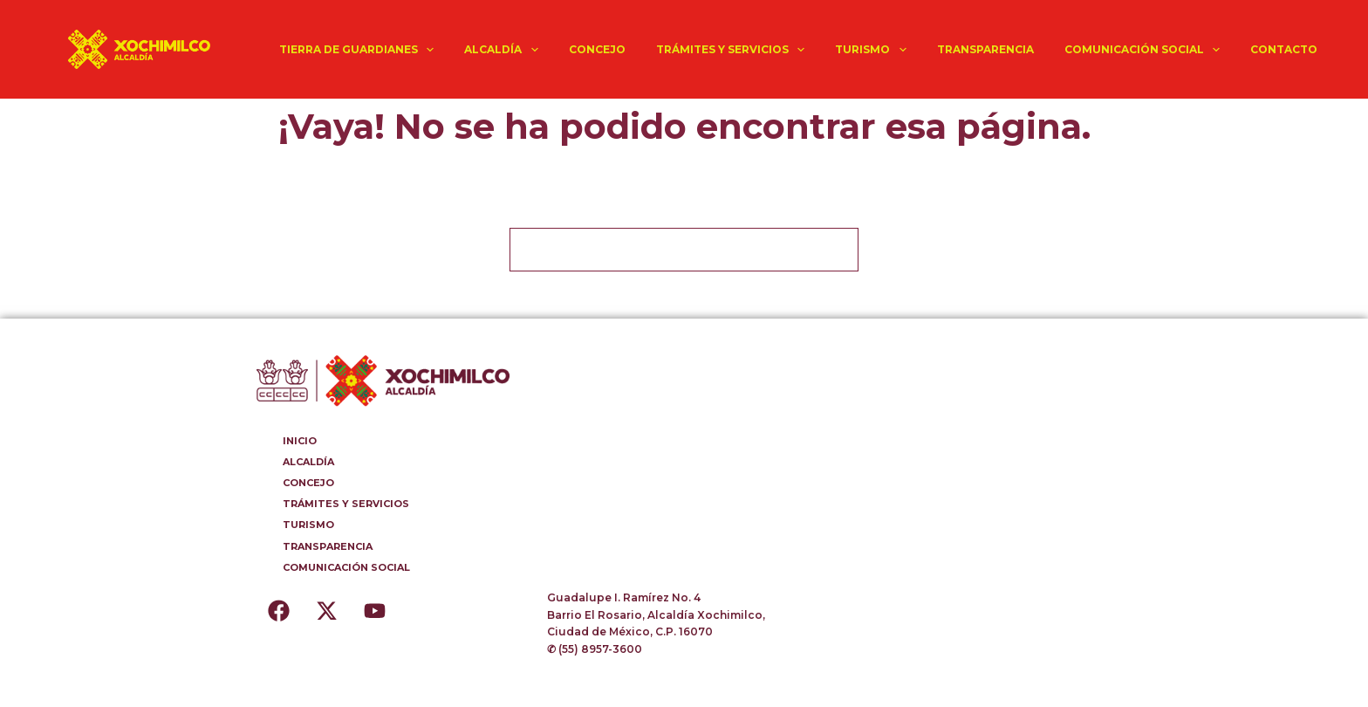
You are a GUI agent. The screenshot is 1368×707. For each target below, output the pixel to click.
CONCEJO (597, 49)
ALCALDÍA (504, 49)
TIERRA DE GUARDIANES (360, 49)
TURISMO (874, 49)
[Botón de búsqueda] (836, 249)
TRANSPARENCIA (985, 49)
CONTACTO (1283, 49)
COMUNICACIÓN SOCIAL (1145, 49)
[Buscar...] (662, 249)
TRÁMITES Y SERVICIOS (733, 49)
